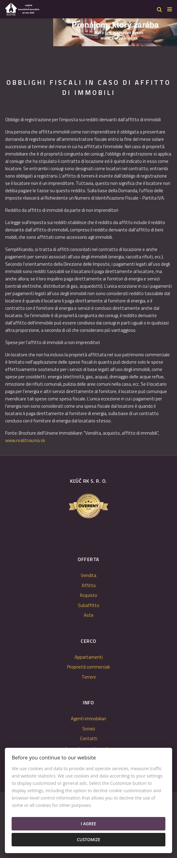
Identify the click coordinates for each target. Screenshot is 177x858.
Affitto (89, 585)
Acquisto (88, 595)
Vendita (88, 575)
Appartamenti (89, 657)
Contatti (88, 738)
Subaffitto (88, 605)
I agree (88, 823)
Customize (88, 839)
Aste (89, 615)
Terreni (89, 676)
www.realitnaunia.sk (25, 440)
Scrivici (88, 728)
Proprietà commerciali (88, 666)
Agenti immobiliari (88, 718)
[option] (115, 30)
